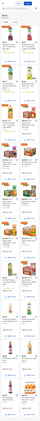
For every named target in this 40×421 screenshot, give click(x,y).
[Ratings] (9, 53)
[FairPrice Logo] (9, 3)
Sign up (19, 3)
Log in (28, 3)
